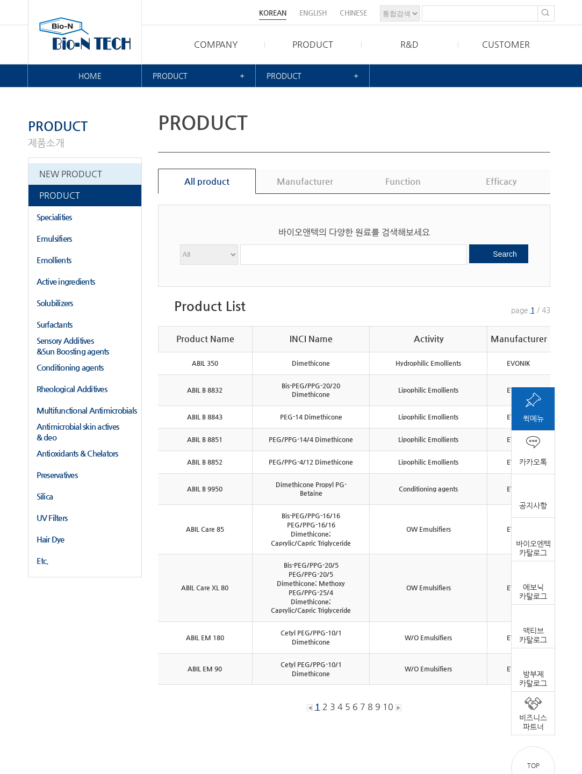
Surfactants (55, 324)
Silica (45, 496)
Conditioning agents (70, 367)
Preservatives (57, 474)
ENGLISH (313, 13)
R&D (409, 44)
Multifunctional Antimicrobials (87, 410)
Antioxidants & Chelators (77, 453)
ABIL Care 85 (205, 529)
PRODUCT (312, 44)
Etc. (43, 560)
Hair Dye (50, 539)
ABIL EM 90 (205, 668)
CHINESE (353, 13)
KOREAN (272, 13)
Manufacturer (305, 181)
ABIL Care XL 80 (204, 587)
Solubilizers (55, 302)
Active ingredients (66, 281)
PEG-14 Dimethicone (311, 417)
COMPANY (216, 44)
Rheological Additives (72, 388)
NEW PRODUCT (70, 174)
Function (403, 181)
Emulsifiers (54, 238)
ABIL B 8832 (204, 390)
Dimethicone (311, 363)
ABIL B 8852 (204, 462)
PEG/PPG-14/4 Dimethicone (311, 439)
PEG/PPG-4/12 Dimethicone (311, 462)
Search (504, 254)
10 (388, 706)
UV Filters (52, 517)
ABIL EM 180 (205, 637)
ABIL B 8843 (204, 417)
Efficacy (501, 181)
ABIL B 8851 (204, 439)
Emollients (54, 259)
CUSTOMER (506, 44)
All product (206, 181)
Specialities (54, 216)
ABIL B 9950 (204, 489)
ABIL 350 (205, 363)
